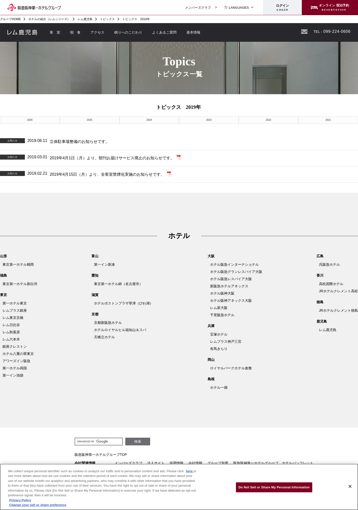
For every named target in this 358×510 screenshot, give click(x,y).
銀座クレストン (14, 346)
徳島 (319, 302)
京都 (94, 314)
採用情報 (176, 463)
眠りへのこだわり (128, 32)
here (190, 471)
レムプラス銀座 (14, 310)
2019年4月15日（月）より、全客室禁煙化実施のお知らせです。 (107, 174)
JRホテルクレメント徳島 (338, 310)
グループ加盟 (217, 463)
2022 (268, 120)
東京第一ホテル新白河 (19, 284)
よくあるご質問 (164, 32)
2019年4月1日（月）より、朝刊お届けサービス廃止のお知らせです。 (112, 158)
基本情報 (193, 32)
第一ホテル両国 (14, 368)
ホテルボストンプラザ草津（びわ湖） (123, 303)
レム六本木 (11, 339)
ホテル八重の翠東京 (18, 354)
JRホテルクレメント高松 (338, 291)
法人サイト (156, 463)
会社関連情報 (85, 463)
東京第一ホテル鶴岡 (18, 264)
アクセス (97, 32)
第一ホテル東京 (14, 303)
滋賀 (94, 295)
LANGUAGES (236, 7)
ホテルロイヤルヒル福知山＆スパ (120, 330)
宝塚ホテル (218, 334)
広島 (319, 256)
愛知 (94, 275)
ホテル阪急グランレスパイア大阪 (236, 272)
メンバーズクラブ (198, 7)
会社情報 (195, 463)
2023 (209, 120)
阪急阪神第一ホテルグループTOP (101, 454)
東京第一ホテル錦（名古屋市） (118, 284)
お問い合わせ (304, 31)
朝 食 (75, 32)
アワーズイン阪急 (16, 361)
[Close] (350, 486)
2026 (30, 120)
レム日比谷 (11, 325)
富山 (94, 256)
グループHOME (10, 19)
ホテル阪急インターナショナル (234, 264)
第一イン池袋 (12, 375)
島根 (211, 379)
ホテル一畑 (218, 387)
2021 (328, 120)
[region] (179, 487)
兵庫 (211, 326)
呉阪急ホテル (329, 264)
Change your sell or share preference (37, 505)
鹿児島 (321, 321)
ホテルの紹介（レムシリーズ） (49, 19)
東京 (3, 295)
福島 (3, 275)
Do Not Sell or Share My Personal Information (274, 487)
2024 (149, 120)
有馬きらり (218, 349)
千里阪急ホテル (222, 315)
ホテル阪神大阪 (222, 293)
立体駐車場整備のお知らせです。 (79, 141)
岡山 (211, 360)
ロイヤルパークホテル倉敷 (231, 368)
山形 (3, 256)
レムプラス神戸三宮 (225, 341)
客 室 (55, 32)
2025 (89, 120)
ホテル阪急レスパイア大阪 (231, 279)
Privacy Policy (20, 500)
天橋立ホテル (104, 337)
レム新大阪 (218, 308)
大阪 (211, 256)
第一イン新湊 (104, 264)
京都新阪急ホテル (108, 323)
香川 (319, 275)
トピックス (107, 19)
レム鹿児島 (85, 19)
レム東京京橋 (12, 318)
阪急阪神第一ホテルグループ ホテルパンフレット (273, 463)
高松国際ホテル (331, 284)
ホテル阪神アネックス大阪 (231, 300)
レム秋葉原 (11, 332)
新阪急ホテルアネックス (229, 286)
